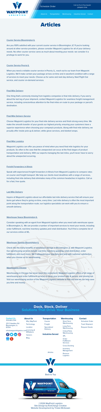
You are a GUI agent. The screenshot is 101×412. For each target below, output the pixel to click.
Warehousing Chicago (17, 268)
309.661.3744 (11, 320)
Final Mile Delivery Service (19, 116)
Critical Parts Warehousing (68, 332)
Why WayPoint (31, 321)
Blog (28, 338)
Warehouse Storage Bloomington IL (23, 242)
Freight (47, 324)
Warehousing (67, 318)
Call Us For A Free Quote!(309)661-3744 (82, 6)
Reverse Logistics (66, 354)
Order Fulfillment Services (66, 341)
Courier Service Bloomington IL (21, 40)
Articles (50, 352)
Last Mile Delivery (15, 192)
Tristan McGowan (62, 408)
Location (29, 327)
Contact (83, 318)
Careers (29, 335)
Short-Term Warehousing (68, 322)
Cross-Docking (68, 346)
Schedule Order (48, 6)
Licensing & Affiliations (30, 331)
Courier (47, 321)
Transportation (49, 318)
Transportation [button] (55, 14)
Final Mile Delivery (15, 90)
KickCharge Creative (57, 405)
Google (7, 338)
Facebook (7, 334)
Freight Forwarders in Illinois (19, 166)
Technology (30, 324)
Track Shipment (87, 324)
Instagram (19, 334)
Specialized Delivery (48, 328)
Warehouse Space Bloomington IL (22, 217)
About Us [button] (45, 14)
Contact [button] (91, 14)
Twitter (11, 334)
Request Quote (87, 327)
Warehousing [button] (67, 14)
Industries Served (79, 14)
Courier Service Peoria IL (18, 65)
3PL (64, 336)
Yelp (11, 338)
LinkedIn (15, 334)
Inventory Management (68, 350)
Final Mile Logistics (15, 141)
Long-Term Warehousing (68, 327)
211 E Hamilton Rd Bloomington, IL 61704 (12, 325)
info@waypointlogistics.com (16, 331)
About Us (28, 318)
